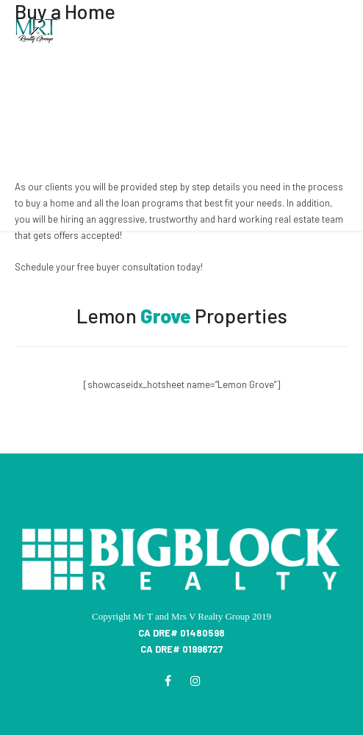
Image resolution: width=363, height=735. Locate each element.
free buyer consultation (126, 267)
